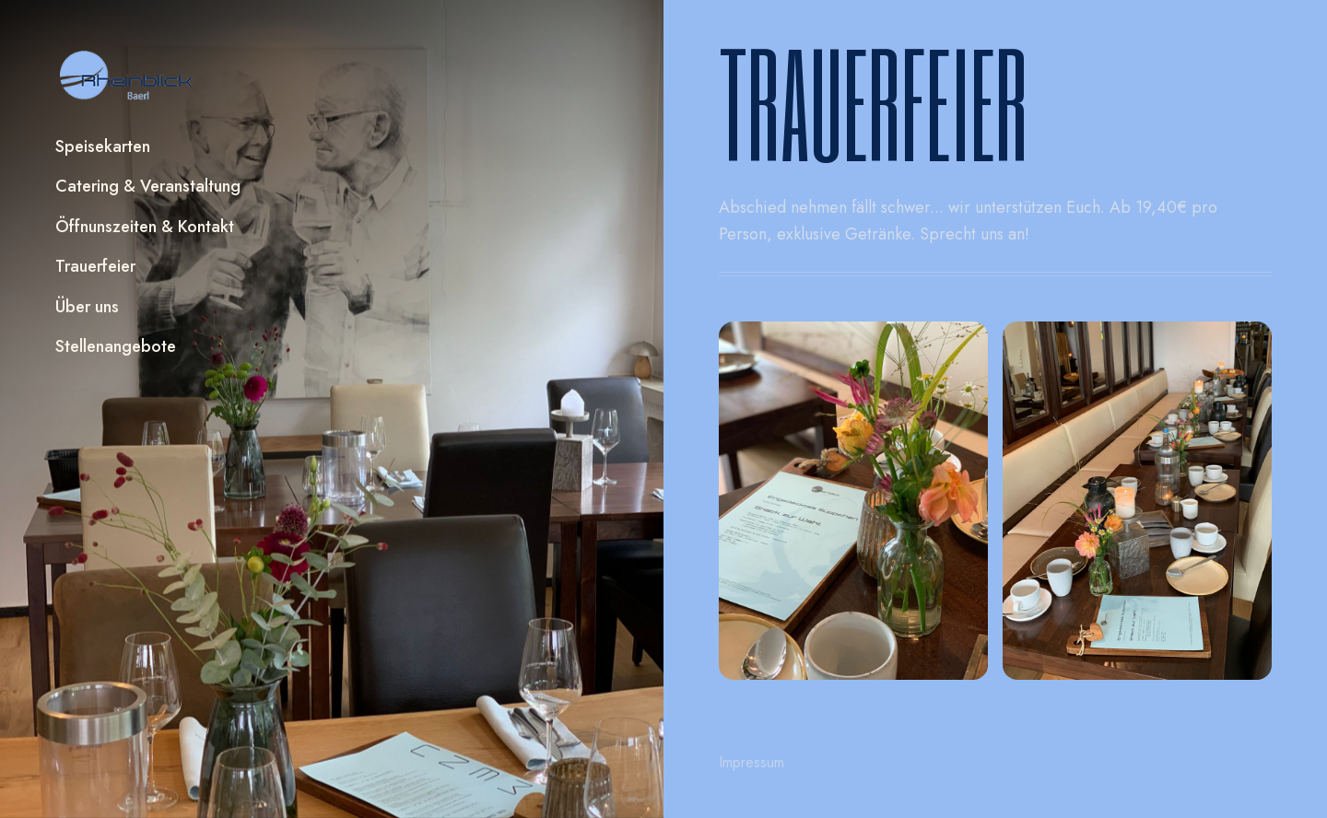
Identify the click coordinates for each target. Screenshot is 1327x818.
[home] (127, 75)
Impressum (751, 762)
